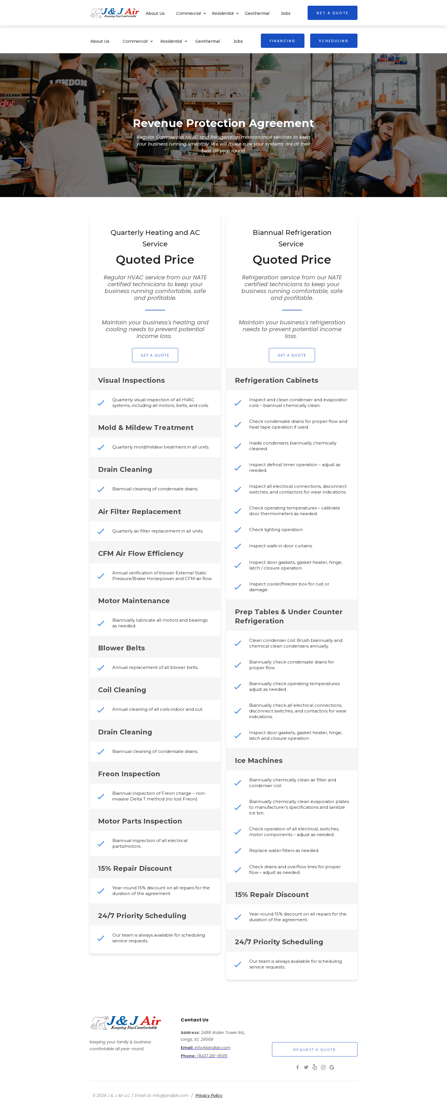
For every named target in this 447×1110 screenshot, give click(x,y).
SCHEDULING (334, 40)
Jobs (238, 41)
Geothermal (207, 41)
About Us (99, 41)
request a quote (314, 1049)
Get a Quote (155, 355)
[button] (141, 40)
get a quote (332, 13)
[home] (115, 13)
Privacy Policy (209, 1095)
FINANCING (283, 40)
